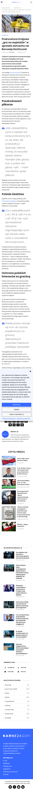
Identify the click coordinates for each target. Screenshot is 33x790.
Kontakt (6, 774)
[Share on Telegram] (22, 421)
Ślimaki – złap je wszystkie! (22, 525)
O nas (5, 760)
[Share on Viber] (18, 424)
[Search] (31, 2)
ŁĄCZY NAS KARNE (17, 689)
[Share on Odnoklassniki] (6, 421)
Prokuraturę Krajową (9, 201)
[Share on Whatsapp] (18, 421)
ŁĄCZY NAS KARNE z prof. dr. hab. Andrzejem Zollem (23, 482)
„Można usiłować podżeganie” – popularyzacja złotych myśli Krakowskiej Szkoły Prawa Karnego (23, 511)
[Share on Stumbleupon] (14, 421)
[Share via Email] (22, 424)
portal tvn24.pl (15, 73)
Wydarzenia (17, 8)
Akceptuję (16, 405)
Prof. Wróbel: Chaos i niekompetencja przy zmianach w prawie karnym (24, 471)
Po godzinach (17, 701)
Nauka (17, 693)
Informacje (8, 758)
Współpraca (7, 766)
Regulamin (6, 769)
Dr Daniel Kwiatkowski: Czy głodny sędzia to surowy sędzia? (22, 634)
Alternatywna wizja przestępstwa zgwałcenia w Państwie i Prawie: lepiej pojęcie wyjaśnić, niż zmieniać (22, 571)
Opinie (17, 697)
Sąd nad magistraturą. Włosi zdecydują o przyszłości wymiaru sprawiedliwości (22, 649)
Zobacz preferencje (16, 414)
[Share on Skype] (14, 424)
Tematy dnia (17, 710)
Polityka (17, 706)
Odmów (16, 409)
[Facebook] (10, 667)
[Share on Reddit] (10, 421)
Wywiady (17, 718)
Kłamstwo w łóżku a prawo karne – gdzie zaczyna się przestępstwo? (22, 605)
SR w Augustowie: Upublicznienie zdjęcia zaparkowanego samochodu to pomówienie (23, 496)
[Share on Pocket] (10, 424)
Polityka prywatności (9, 418)
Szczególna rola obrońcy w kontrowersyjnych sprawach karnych (22, 555)
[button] (30, 371)
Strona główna (6, 8)
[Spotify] (23, 671)
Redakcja (12, 52)
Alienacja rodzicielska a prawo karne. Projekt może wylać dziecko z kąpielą (21, 590)
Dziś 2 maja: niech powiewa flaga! (23, 459)
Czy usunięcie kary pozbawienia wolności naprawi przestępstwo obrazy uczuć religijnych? (22, 619)
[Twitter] (23, 667)
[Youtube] (10, 671)
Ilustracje (17, 685)
